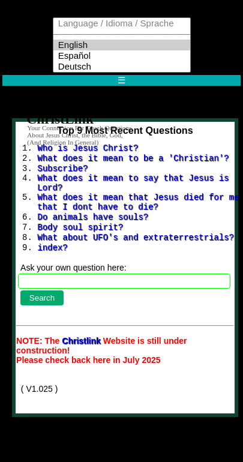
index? (52, 262)
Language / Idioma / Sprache (121, 23)
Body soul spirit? (80, 239)
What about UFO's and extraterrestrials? (135, 251)
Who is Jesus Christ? (87, 148)
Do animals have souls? (92, 228)
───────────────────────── (121, 34)
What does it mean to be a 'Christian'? (133, 160)
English (121, 45)
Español (121, 55)
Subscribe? (62, 171)
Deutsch (121, 66)
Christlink (82, 357)
